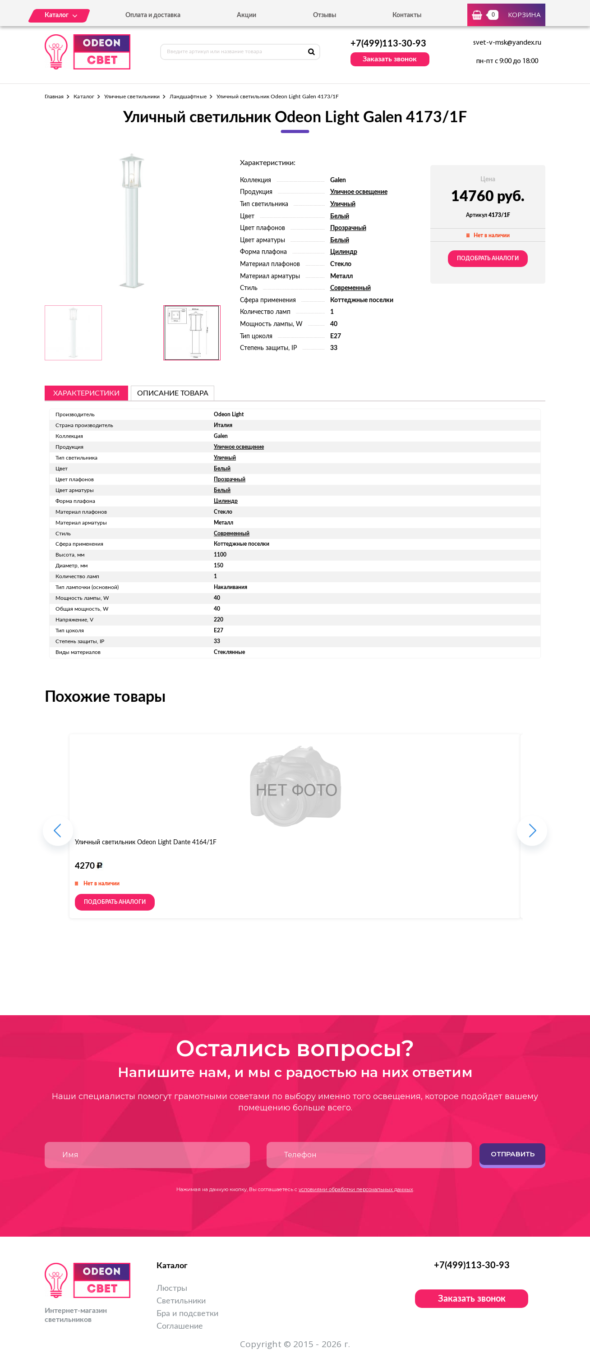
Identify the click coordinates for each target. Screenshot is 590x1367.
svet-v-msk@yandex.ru (507, 42)
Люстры (172, 1288)
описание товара (172, 393)
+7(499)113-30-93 (388, 43)
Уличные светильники (132, 96)
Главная (54, 96)
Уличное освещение (358, 192)
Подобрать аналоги (488, 258)
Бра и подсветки (187, 1314)
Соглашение (180, 1326)
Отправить (513, 1154)
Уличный (342, 204)
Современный (350, 288)
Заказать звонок (390, 59)
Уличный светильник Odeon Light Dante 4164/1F (146, 842)
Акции (246, 15)
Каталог (84, 96)
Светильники (181, 1301)
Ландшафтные (188, 96)
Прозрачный (348, 228)
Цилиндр (343, 252)
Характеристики (86, 393)
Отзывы (324, 15)
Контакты (406, 15)
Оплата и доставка (152, 15)
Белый (339, 216)
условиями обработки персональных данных (356, 1189)
